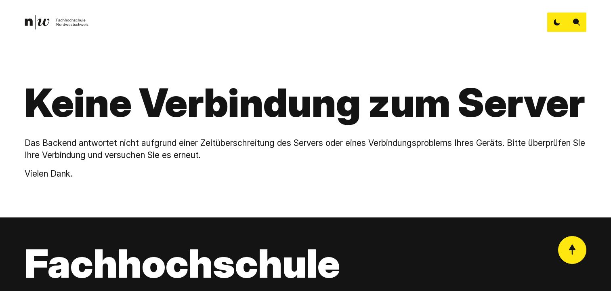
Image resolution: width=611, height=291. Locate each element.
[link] (56, 22)
